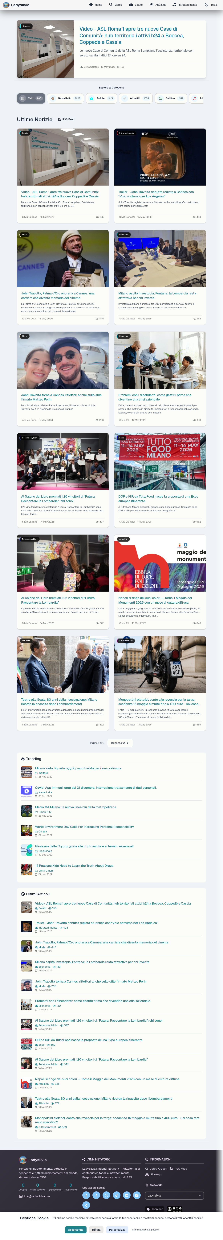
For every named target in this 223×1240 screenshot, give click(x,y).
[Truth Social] (86, 1205)
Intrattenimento (184, 5)
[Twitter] (106, 1195)
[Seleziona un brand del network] (174, 1196)
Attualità (158, 5)
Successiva (120, 743)
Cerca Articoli (156, 1168)
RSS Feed (66, 119)
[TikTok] (116, 1195)
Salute (136, 5)
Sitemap (153, 1174)
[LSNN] (137, 1195)
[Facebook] (86, 1195)
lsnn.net (155, 1209)
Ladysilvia (33, 1160)
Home (95, 5)
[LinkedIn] (127, 1195)
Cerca (115, 5)
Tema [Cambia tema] (211, 5)
